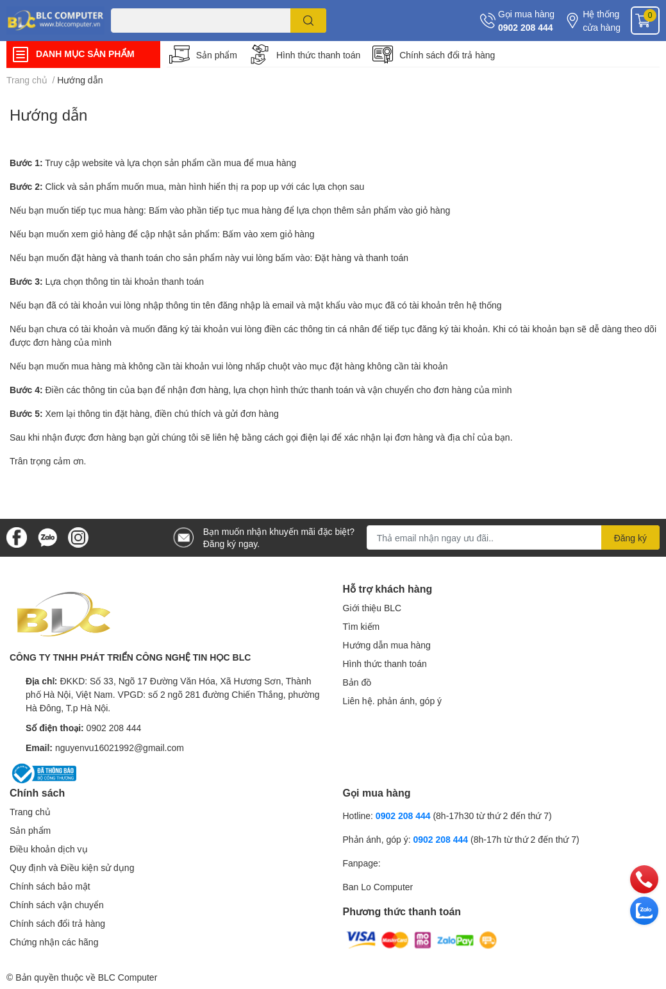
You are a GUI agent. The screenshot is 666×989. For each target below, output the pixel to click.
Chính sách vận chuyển (57, 904)
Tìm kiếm (361, 626)
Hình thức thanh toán (318, 54)
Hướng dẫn (48, 114)
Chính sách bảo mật (50, 886)
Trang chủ (30, 811)
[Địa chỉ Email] (513, 537)
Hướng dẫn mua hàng (387, 644)
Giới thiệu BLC (372, 607)
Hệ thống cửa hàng (601, 20)
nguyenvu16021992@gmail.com (119, 747)
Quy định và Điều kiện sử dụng (72, 867)
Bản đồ (357, 682)
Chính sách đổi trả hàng (447, 54)
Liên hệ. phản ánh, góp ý (392, 700)
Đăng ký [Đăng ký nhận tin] (630, 537)
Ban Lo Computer (378, 886)
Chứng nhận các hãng (54, 941)
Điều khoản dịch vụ (49, 848)
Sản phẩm (216, 54)
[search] (308, 20)
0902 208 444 (525, 27)
